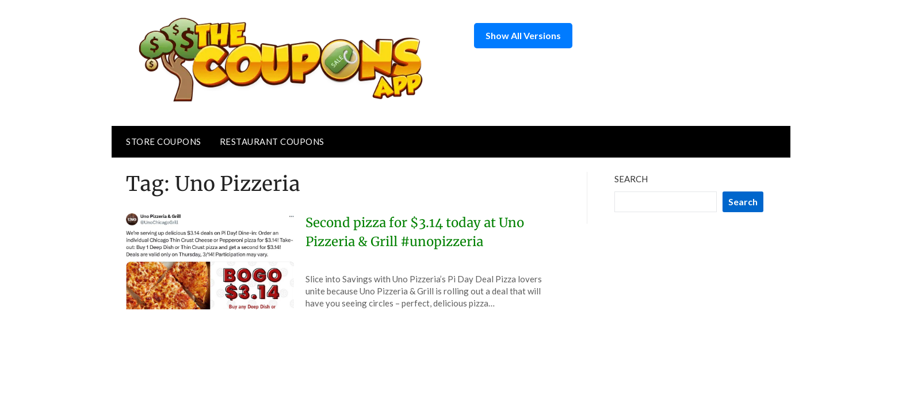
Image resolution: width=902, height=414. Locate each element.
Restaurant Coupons (272, 141)
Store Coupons (163, 141)
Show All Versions (523, 35)
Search (631, 179)
